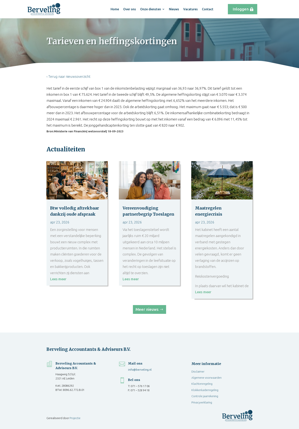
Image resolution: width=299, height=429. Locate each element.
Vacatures (190, 9)
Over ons (129, 9)
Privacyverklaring (201, 402)
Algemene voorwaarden (206, 377)
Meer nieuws (147, 309)
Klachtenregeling (201, 383)
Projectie (75, 418)
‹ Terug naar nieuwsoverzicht (68, 76)
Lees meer (58, 279)
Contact (207, 9)
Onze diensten (150, 9)
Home (115, 9)
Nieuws (174, 9)
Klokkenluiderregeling (204, 390)
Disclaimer (197, 371)
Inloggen (241, 9)
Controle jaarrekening (204, 396)
